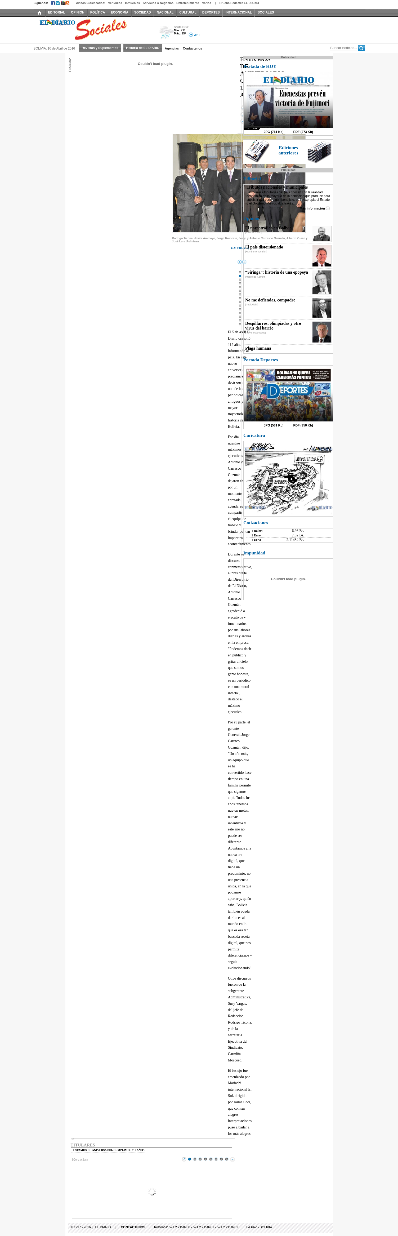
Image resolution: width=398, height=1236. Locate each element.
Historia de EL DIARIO (142, 48)
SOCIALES (266, 12)
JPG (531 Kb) (274, 425)
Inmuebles (132, 3)
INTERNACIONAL (239, 12)
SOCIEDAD (142, 12)
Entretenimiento (187, 3)
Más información (312, 208)
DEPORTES (211, 12)
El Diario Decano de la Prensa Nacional (93, 29)
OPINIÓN (77, 12)
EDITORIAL (56, 12)
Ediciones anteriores (288, 150)
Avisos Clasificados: (90, 3)
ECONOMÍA (119, 12)
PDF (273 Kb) (303, 132)
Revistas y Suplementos (100, 48)
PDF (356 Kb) (303, 425)
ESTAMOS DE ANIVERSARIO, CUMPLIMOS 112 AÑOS (109, 1150)
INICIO (39, 12)
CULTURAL (187, 12)
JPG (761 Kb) (274, 132)
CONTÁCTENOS (133, 1227)
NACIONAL (165, 12)
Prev (184, 1159)
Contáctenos (192, 48)
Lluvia (166, 32)
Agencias (172, 48)
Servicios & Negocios (158, 3)
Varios (206, 3)
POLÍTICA (97, 12)
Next (232, 1159)
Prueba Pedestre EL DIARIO (239, 3)
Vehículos (115, 3)
